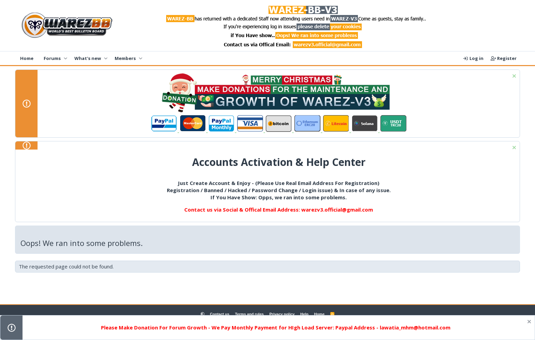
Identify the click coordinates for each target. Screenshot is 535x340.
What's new (87, 58)
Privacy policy (281, 314)
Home (26, 58)
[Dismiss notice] (513, 76)
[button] (65, 58)
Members (125, 58)
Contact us (219, 314)
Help (304, 314)
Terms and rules (249, 314)
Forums (52, 58)
